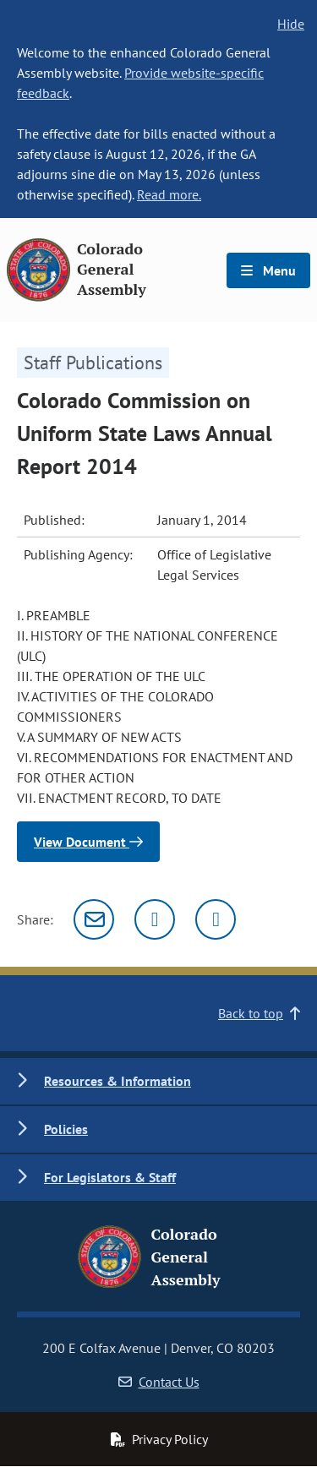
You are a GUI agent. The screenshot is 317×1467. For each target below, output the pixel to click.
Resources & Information (117, 1080)
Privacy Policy (159, 1439)
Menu (268, 270)
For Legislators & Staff (110, 1177)
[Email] (94, 919)
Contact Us (158, 1382)
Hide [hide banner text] (290, 23)
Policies (66, 1129)
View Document (88, 841)
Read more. (169, 194)
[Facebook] (215, 919)
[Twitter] (154, 919)
